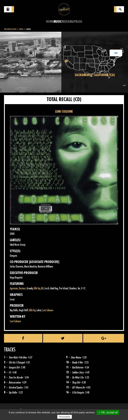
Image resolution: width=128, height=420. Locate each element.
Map (73, 21)
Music (58, 21)
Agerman (14, 288)
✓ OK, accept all (108, 412)
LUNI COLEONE (64, 111)
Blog (79, 21)
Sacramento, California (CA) (95, 75)
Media (66, 21)
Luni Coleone (47, 310)
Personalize (64, 416)
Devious (22, 288)
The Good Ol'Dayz (10, 29)
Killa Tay (37, 288)
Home (50, 21)
